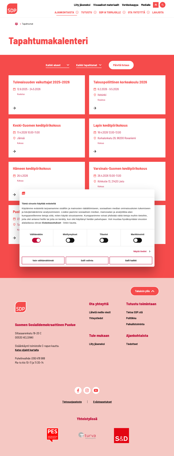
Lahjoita (158, 12)
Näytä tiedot (140, 251)
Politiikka (131, 318)
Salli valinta (87, 260)
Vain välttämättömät (43, 260)
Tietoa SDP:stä (134, 312)
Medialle (145, 4)
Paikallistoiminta (135, 324)
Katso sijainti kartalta (27, 350)
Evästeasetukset (102, 401)
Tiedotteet (132, 344)
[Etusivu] (16, 23)
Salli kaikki (131, 260)
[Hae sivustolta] (162, 5)
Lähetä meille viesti (100, 312)
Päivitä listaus (121, 65)
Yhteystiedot (96, 318)
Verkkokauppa (130, 4)
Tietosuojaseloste (72, 401)
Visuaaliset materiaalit (106, 4)
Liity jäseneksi (82, 4)
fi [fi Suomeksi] (156, 4)
